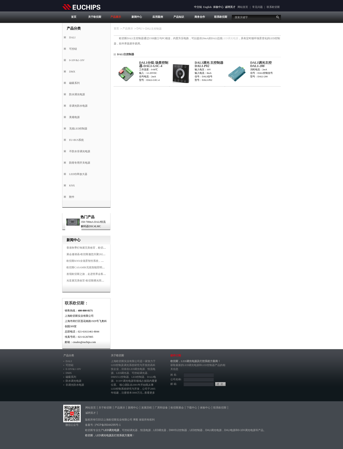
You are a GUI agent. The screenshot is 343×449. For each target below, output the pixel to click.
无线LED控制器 (78, 128)
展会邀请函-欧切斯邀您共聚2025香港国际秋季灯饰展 (97, 254)
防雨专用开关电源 (79, 162)
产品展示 (115, 16)
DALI (72, 37)
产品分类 (68, 355)
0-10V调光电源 (124, 380)
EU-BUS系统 (76, 139)
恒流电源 (145, 430)
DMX (72, 71)
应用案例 (157, 16)
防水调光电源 (77, 94)
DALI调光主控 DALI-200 (261, 64)
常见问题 (257, 7)
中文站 (198, 7)
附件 (71, 196)
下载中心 (192, 407)
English (207, 7)
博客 (135, 419)
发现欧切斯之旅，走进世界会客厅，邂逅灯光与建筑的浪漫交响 (103, 274)
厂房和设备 (161, 407)
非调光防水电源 (78, 105)
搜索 (277, 17)
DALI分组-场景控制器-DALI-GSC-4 (153, 64)
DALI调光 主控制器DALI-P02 (209, 64)
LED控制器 (137, 376)
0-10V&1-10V (77, 60)
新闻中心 (136, 16)
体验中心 (218, 7)
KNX (72, 185)
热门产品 (87, 217)
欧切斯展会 (177, 407)
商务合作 (199, 16)
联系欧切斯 (273, 7)
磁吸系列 (74, 83)
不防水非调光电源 (79, 151)
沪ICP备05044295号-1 (107, 424)
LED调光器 (122, 373)
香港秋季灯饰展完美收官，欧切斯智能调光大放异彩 (96, 247)
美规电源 (74, 117)
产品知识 (178, 16)
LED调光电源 (230, 38)
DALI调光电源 (213, 430)
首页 (73, 16)
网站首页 (243, 7)
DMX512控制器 (120, 376)
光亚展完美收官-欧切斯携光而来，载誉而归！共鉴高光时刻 (101, 280)
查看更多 (149, 392)
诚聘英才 (230, 7)
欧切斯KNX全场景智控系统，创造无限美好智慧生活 (96, 260)
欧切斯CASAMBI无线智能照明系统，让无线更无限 (96, 267)
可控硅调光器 (139, 373)
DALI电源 (229, 430)
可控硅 (73, 48)
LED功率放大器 (78, 174)
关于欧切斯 (94, 16)
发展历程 (146, 407)
